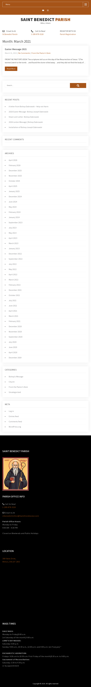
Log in (11, 411)
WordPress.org (15, 426)
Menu (8, 4)
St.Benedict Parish (9, 34)
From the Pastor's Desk (40, 53)
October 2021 (14, 295)
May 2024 (12, 207)
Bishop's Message (16, 376)
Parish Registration (68, 34)
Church (12, 382)
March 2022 (13, 279)
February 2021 (14, 321)
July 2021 (12, 300)
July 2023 (12, 227)
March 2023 (13, 243)
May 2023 (12, 233)
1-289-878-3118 (37, 34)
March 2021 (13, 316)
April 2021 (13, 311)
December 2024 (15, 196)
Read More (11, 68)
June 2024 (13, 201)
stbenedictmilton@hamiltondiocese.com (20, 516)
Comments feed (15, 421)
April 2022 (13, 274)
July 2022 (13, 264)
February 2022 (15, 285)
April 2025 (13, 186)
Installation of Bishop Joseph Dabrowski (25, 127)
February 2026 (14, 165)
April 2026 (13, 160)
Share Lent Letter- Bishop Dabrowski (24, 117)
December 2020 (15, 326)
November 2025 (15, 175)
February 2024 (14, 212)
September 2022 (16, 259)
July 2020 (12, 342)
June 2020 (13, 347)
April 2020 (13, 352)
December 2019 (15, 357)
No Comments (24, 53)
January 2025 (14, 191)
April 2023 (13, 238)
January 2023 (14, 248)
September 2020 (15, 337)
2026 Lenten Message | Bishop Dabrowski (26, 122)
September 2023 (15, 222)
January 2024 (14, 217)
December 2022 (15, 253)
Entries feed (14, 416)
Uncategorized (15, 392)
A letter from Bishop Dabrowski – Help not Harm (28, 106)
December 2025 (15, 170)
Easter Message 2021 (16, 49)
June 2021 (13, 305)
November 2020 (15, 331)
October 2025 (14, 181)
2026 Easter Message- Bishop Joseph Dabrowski (28, 111)
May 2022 (13, 269)
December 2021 (15, 290)
